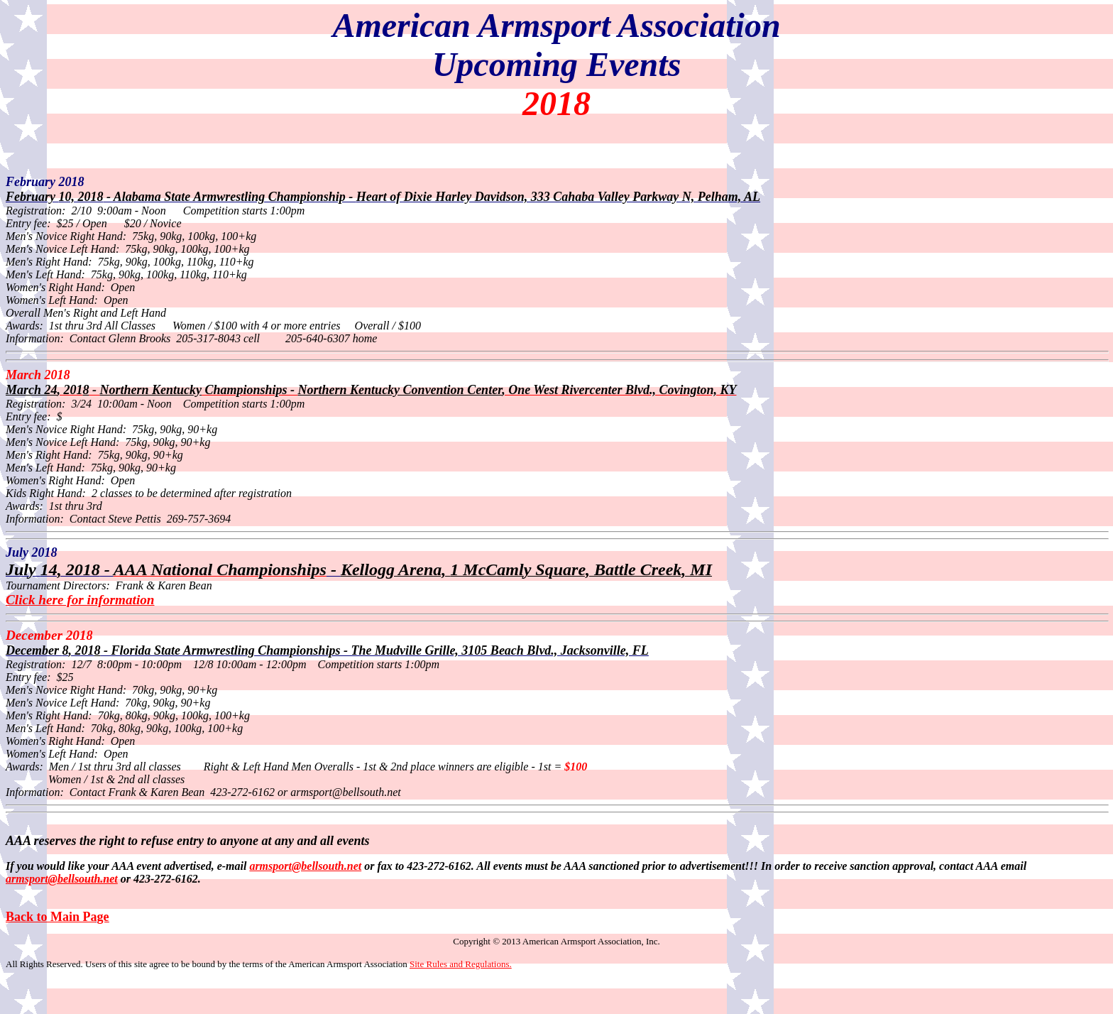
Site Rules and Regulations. (461, 964)
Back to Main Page (57, 917)
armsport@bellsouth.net (62, 879)
